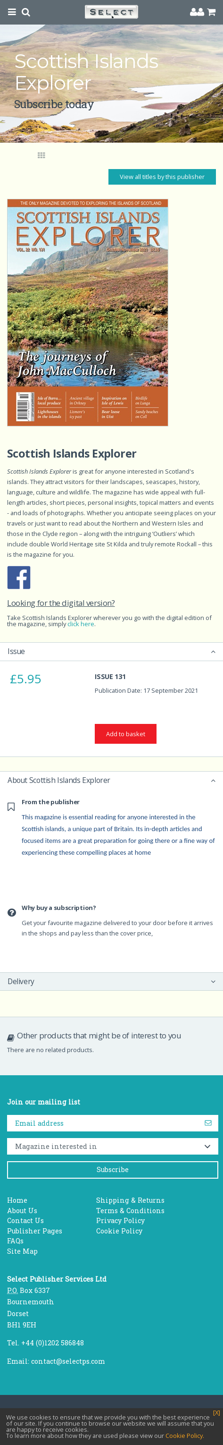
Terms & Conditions (130, 1210)
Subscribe (113, 1169)
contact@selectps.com (68, 1361)
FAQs (15, 1240)
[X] (216, 1413)
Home (17, 1200)
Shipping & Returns (130, 1200)
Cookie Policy (119, 1230)
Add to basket (125, 734)
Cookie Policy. (184, 1435)
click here (80, 624)
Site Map (22, 1251)
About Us (22, 1210)
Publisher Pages (34, 1230)
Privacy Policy (120, 1220)
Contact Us (25, 1220)
